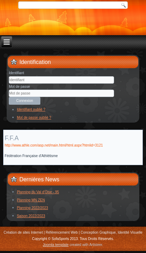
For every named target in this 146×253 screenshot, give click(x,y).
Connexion (24, 101)
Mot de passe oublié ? (34, 117)
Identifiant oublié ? (31, 109)
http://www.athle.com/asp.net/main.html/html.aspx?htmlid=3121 (54, 145)
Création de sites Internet (23, 232)
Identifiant (16, 73)
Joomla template (55, 245)
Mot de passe (19, 87)
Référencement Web (62, 232)
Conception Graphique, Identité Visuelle (111, 232)
